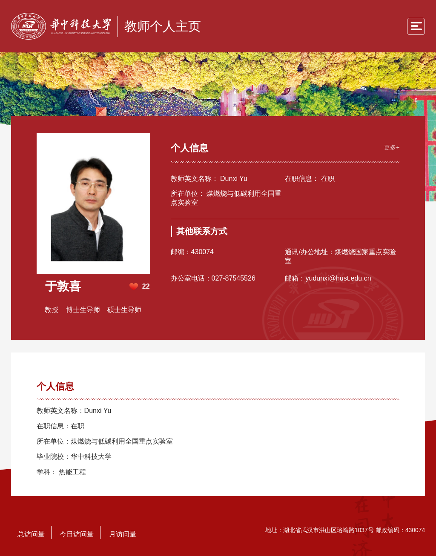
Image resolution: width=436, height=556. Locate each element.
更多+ (391, 147)
